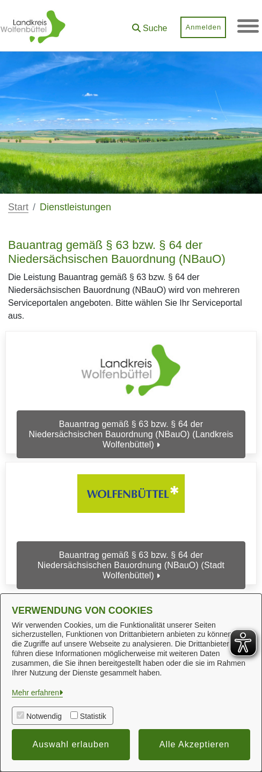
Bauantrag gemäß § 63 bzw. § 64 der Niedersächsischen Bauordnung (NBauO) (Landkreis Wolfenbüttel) (130, 434)
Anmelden (203, 27)
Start (18, 207)
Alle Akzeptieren (194, 744)
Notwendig (44, 716)
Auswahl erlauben (71, 744)
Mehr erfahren (35, 692)
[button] (149, 24)
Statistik (93, 716)
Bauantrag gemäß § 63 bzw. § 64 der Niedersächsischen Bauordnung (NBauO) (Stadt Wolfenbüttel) (131, 561)
